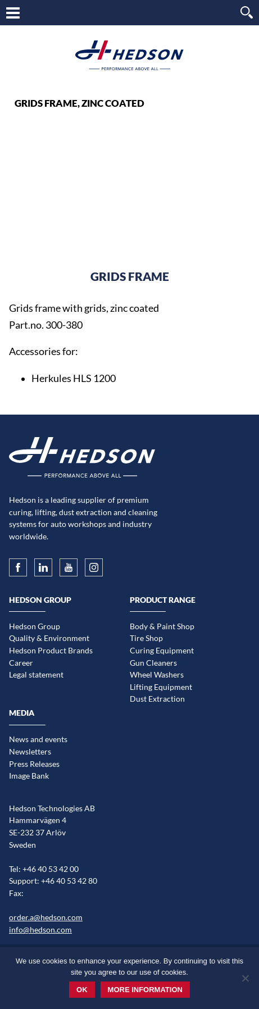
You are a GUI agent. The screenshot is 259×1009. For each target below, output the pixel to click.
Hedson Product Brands (51, 650)
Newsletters (30, 751)
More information (145, 989)
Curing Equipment (162, 650)
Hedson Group (34, 626)
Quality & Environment (49, 638)
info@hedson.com (40, 929)
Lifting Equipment (161, 687)
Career (21, 662)
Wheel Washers (157, 674)
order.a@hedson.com (46, 917)
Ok (82, 989)
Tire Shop (146, 638)
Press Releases (34, 764)
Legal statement (36, 674)
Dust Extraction (157, 698)
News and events (38, 739)
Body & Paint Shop (162, 626)
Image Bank (29, 775)
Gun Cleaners (153, 662)
